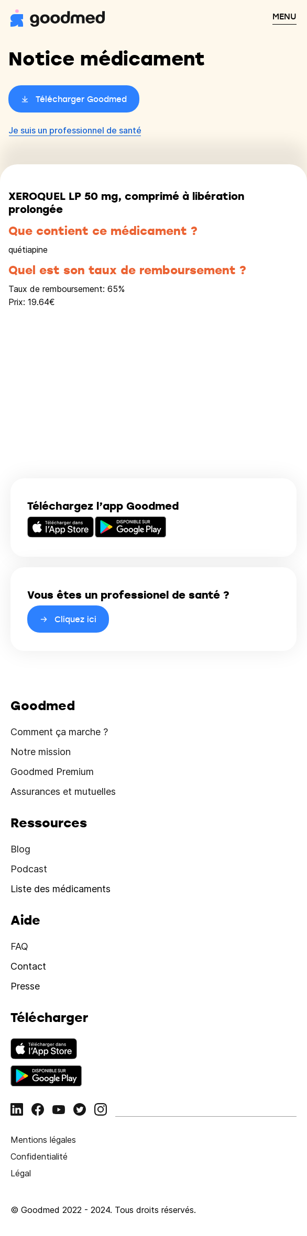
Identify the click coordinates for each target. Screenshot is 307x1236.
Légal (20, 1173)
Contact (28, 966)
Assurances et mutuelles (63, 791)
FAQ (19, 946)
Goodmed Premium (52, 771)
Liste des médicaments (60, 888)
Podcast (28, 868)
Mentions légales (43, 1139)
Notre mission (40, 751)
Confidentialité (39, 1156)
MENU (284, 16)
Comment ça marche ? (59, 731)
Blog (20, 849)
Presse (25, 986)
